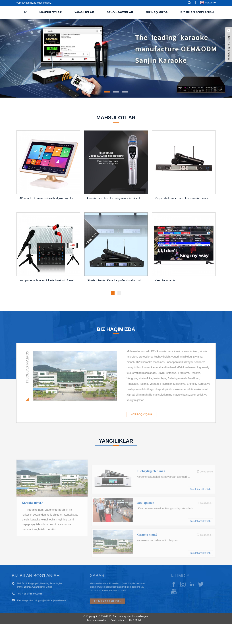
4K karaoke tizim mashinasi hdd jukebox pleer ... (49, 200)
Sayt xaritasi (117, 620)
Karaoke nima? (32, 516)
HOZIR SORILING (96, 601)
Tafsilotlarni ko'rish (200, 506)
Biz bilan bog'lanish (197, 12)
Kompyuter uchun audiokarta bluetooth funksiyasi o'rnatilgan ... (49, 282)
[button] (107, 92)
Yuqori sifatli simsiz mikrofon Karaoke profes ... (183, 200)
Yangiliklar (84, 12)
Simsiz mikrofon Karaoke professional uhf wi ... (115, 282)
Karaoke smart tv (165, 282)
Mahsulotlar (50, 12)
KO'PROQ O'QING (154, 414)
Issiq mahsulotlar (96, 620)
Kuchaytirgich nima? (150, 487)
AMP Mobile (135, 620)
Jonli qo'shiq (145, 519)
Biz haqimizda (157, 12)
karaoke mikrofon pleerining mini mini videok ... (115, 200)
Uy (25, 12)
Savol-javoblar (120, 12)
